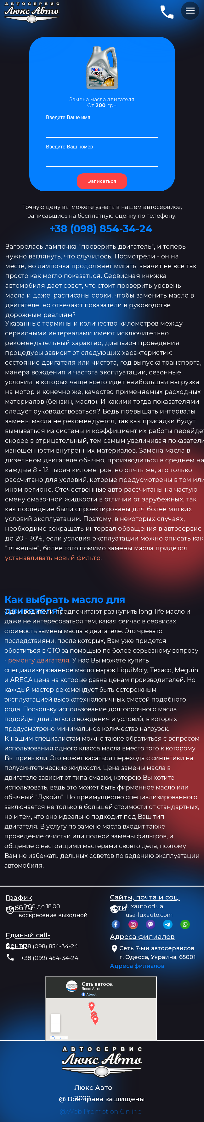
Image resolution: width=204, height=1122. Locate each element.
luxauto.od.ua (144, 906)
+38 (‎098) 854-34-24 (100, 229)
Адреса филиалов (137, 966)
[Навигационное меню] (190, 11)
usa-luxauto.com (149, 914)
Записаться (102, 181)
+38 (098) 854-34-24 (49, 946)
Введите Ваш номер (69, 146)
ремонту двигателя (38, 660)
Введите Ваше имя (68, 117)
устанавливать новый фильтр (52, 558)
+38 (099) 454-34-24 (49, 958)
